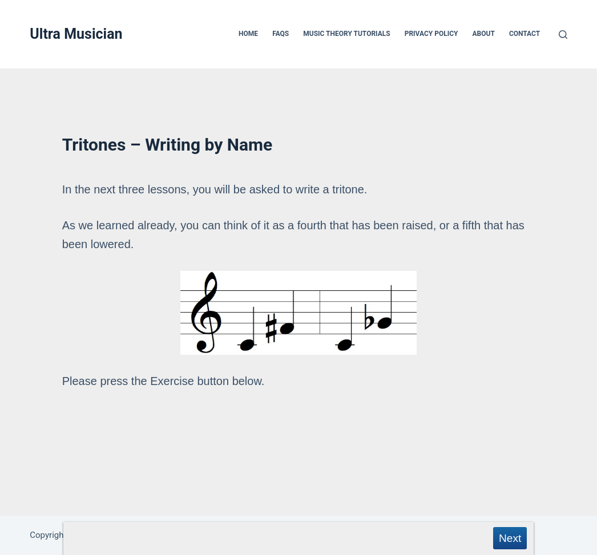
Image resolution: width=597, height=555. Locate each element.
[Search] (563, 34)
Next (510, 538)
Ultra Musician (76, 34)
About (484, 34)
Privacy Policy (431, 34)
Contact (524, 34)
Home (248, 34)
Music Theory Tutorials (346, 34)
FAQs (280, 34)
